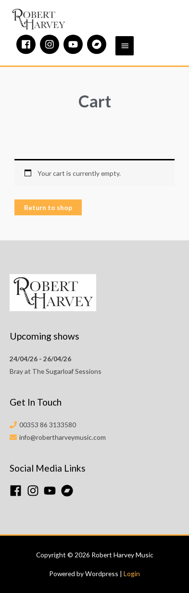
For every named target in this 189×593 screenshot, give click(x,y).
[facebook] (27, 44)
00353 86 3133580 (47, 425)
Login (132, 573)
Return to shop (48, 207)
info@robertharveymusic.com (62, 437)
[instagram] (51, 44)
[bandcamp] (98, 44)
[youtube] (74, 44)
